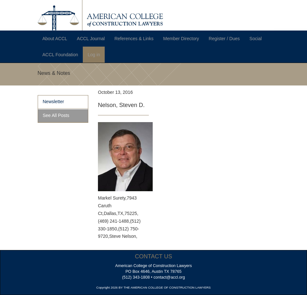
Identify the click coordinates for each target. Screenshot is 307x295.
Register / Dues (224, 38)
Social (255, 38)
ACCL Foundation (60, 54)
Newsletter (53, 101)
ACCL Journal (91, 38)
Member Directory (181, 38)
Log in (94, 54)
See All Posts (56, 115)
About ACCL (55, 38)
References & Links (133, 38)
